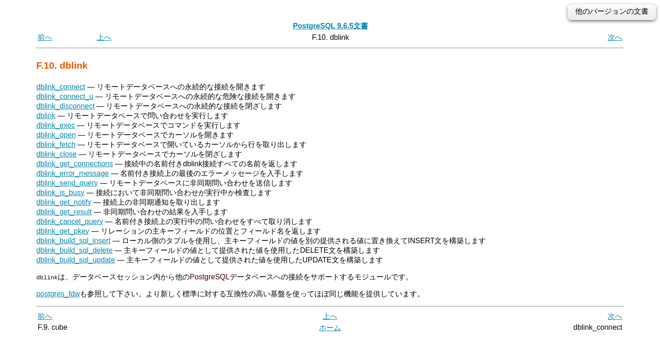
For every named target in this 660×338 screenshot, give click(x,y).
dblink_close (56, 154)
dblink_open (56, 135)
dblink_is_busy (60, 192)
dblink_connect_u (65, 96)
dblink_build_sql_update (75, 260)
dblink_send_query (67, 183)
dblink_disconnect (65, 106)
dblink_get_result (64, 212)
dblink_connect (60, 87)
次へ (615, 37)
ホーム (330, 328)
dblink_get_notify (63, 202)
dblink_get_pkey (62, 231)
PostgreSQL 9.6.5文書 (330, 26)
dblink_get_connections (74, 164)
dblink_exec (55, 125)
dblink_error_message (72, 173)
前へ (45, 37)
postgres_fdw (58, 293)
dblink (45, 116)
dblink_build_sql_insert (73, 241)
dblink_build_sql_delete (74, 250)
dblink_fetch (55, 144)
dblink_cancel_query (69, 221)
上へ (104, 37)
